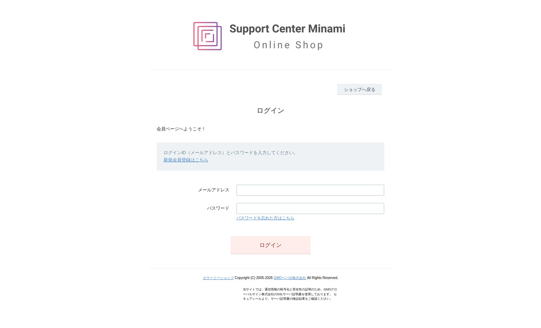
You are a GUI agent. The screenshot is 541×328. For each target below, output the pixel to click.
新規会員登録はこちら (186, 159)
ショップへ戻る (359, 89)
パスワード (218, 208)
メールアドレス (213, 189)
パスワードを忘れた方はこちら (265, 218)
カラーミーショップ (218, 278)
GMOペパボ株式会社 (290, 278)
